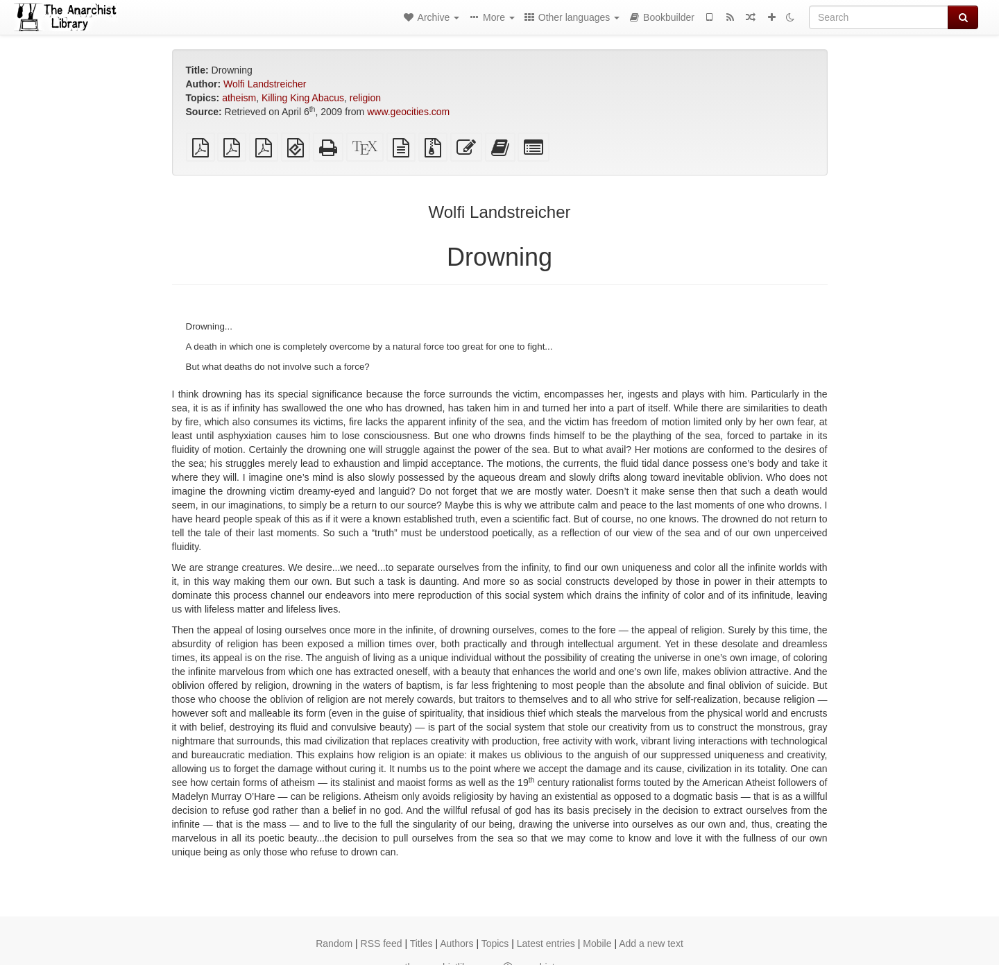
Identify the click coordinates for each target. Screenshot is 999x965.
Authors (456, 943)
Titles (421, 943)
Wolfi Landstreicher (265, 83)
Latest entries (546, 943)
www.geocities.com (408, 111)
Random (334, 943)
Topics (495, 943)
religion (365, 97)
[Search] (878, 17)
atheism (239, 97)
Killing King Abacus (303, 97)
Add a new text (651, 943)
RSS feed (381, 943)
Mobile (597, 943)
